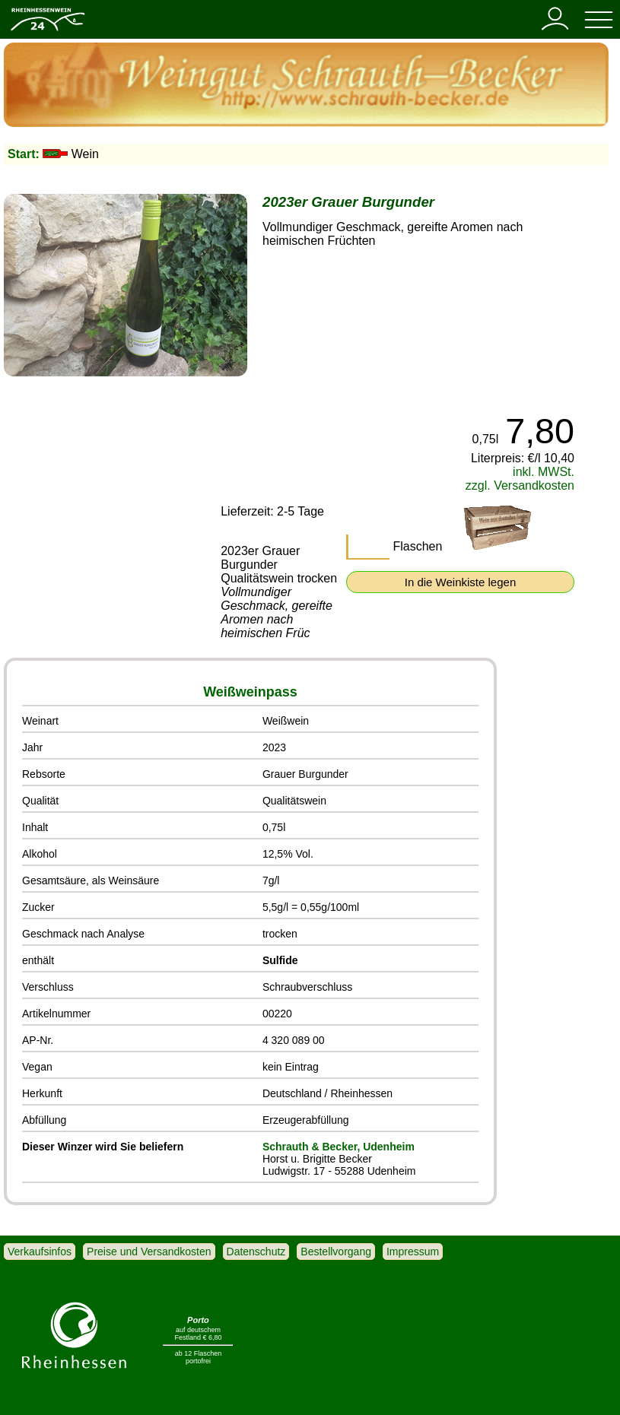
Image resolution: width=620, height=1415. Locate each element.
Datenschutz (256, 1251)
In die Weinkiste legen (460, 582)
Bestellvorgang (335, 1251)
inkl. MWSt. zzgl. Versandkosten (520, 478)
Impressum (412, 1251)
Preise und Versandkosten (149, 1251)
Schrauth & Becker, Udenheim (338, 1147)
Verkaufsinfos (40, 1251)
